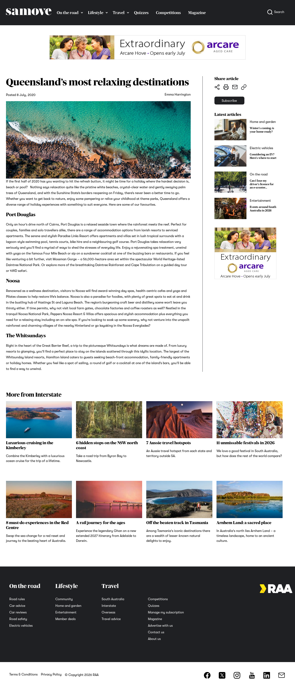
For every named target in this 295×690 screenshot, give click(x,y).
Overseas (108, 612)
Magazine (197, 12)
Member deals (65, 619)
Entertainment (65, 612)
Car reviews (18, 612)
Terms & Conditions (23, 674)
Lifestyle (95, 12)
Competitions (168, 12)
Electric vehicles (21, 626)
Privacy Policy (51, 674)
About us (154, 639)
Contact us (156, 632)
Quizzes (141, 12)
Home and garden (68, 606)
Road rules (17, 599)
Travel (119, 12)
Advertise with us (160, 626)
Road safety (18, 619)
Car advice (17, 606)
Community (64, 599)
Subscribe (234, 103)
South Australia (113, 599)
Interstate (109, 606)
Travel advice (111, 619)
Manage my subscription (166, 612)
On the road (68, 12)
